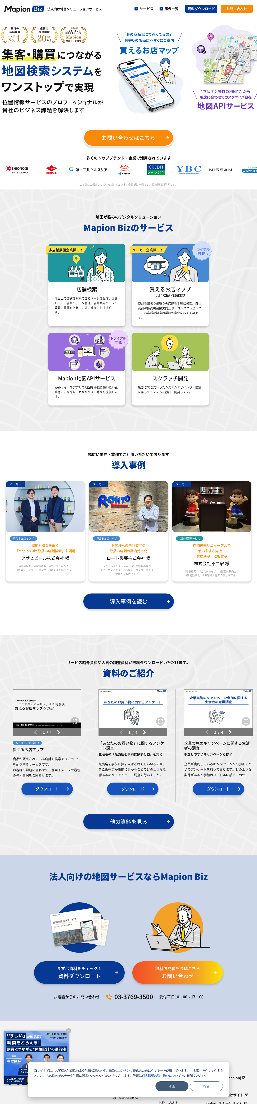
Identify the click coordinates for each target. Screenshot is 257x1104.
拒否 (206, 1086)
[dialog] (128, 1079)
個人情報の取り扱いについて (161, 1075)
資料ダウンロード (201, 8)
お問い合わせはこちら (128, 138)
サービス (146, 8)
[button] (58, 732)
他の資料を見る (128, 822)
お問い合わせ (236, 8)
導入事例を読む (128, 601)
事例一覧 (171, 8)
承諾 (172, 1086)
